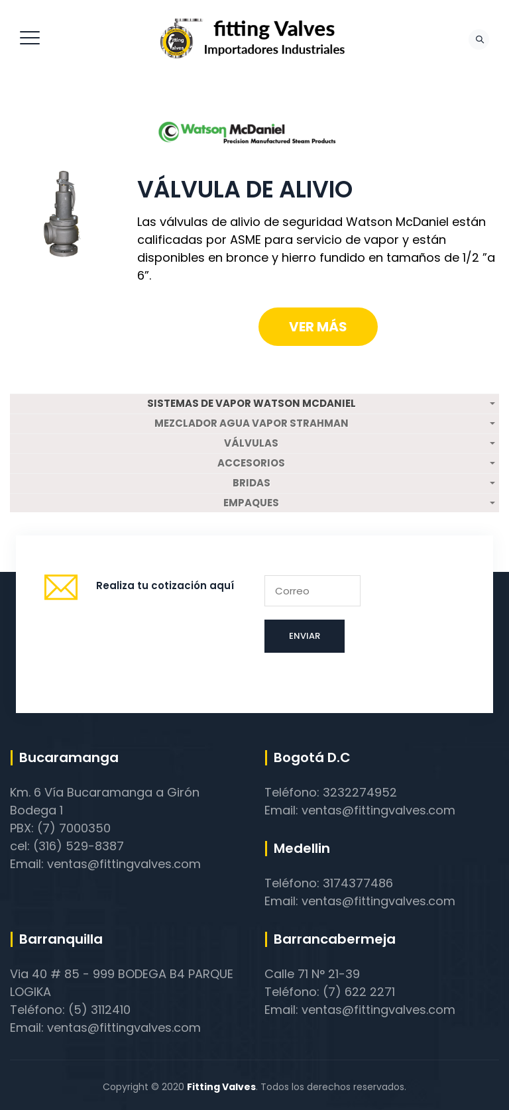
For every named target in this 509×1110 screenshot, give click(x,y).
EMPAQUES (251, 503)
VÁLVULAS (251, 443)
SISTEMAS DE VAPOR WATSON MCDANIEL (251, 404)
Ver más (318, 326)
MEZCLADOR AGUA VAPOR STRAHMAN (251, 423)
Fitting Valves (221, 1086)
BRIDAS (251, 483)
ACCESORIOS (251, 463)
